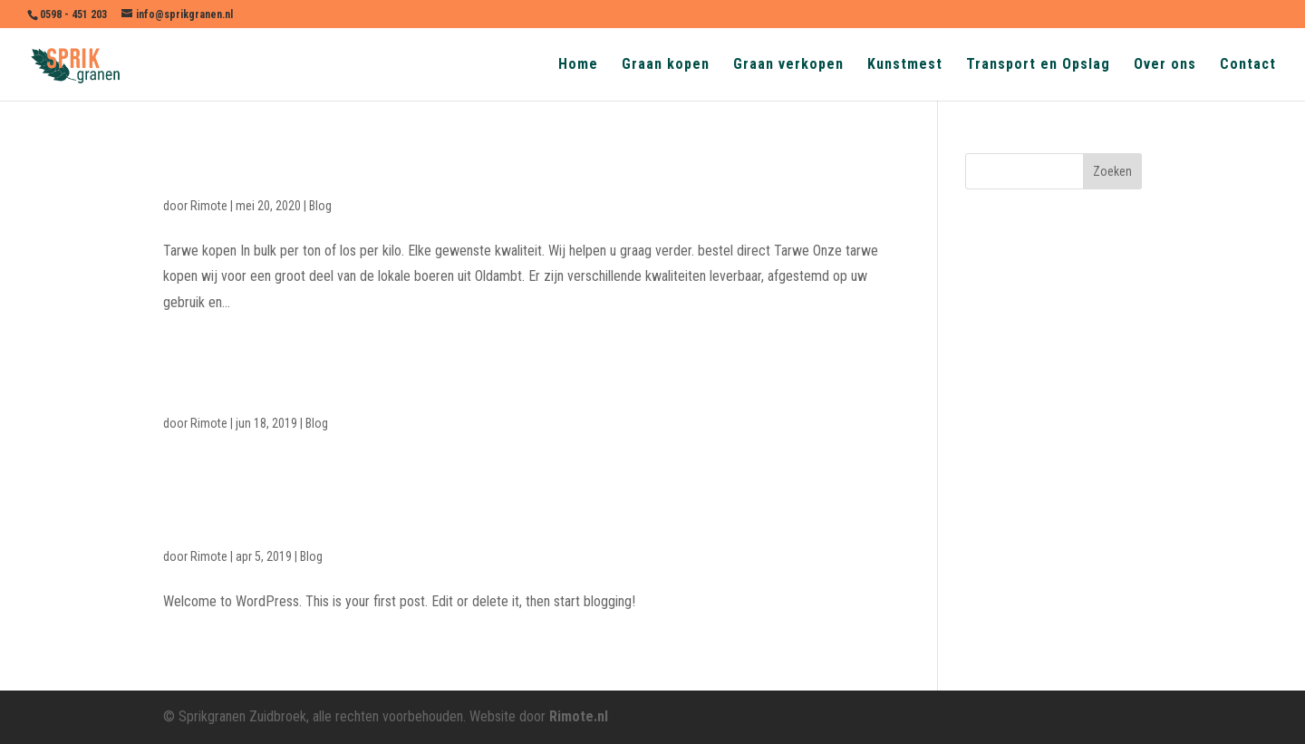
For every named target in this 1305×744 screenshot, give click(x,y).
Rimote (208, 205)
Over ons (1165, 65)
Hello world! (219, 519)
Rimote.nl (578, 716)
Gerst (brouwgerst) (251, 167)
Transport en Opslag (1038, 65)
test (181, 385)
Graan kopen (666, 65)
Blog (320, 205)
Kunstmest (904, 65)
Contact (1248, 65)
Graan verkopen (788, 65)
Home (578, 65)
